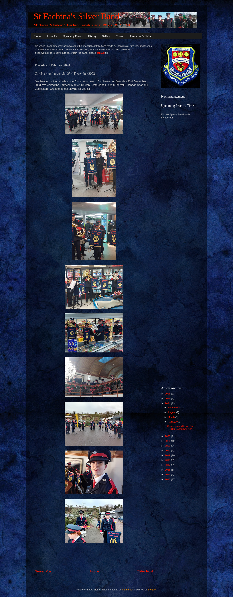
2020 (168, 450)
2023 (168, 436)
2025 (168, 398)
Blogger (152, 589)
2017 (168, 465)
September (174, 407)
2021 (168, 446)
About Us (52, 36)
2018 (168, 460)
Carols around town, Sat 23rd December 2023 (180, 427)
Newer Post (43, 571)
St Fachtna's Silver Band (76, 16)
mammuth (127, 589)
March (171, 417)
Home (37, 36)
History (92, 36)
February (173, 422)
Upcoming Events (72, 36)
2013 (168, 479)
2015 (168, 469)
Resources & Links (140, 36)
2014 (168, 474)
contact (101, 52)
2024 (168, 403)
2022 (168, 441)
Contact (120, 36)
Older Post (145, 571)
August (172, 412)
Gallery (106, 36)
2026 (168, 393)
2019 (168, 455)
